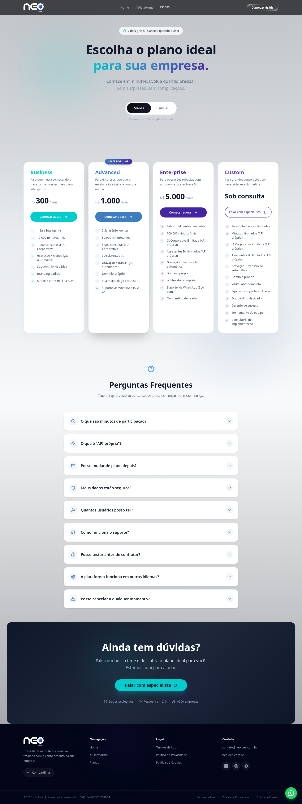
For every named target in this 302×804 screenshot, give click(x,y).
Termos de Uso (166, 747)
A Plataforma (144, 7)
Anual (163, 108)
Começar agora (54, 222)
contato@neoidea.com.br (239, 747)
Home (125, 7)
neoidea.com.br (233, 755)
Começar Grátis (262, 7)
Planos (164, 7)
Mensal (139, 108)
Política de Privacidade (171, 755)
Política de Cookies (169, 762)
